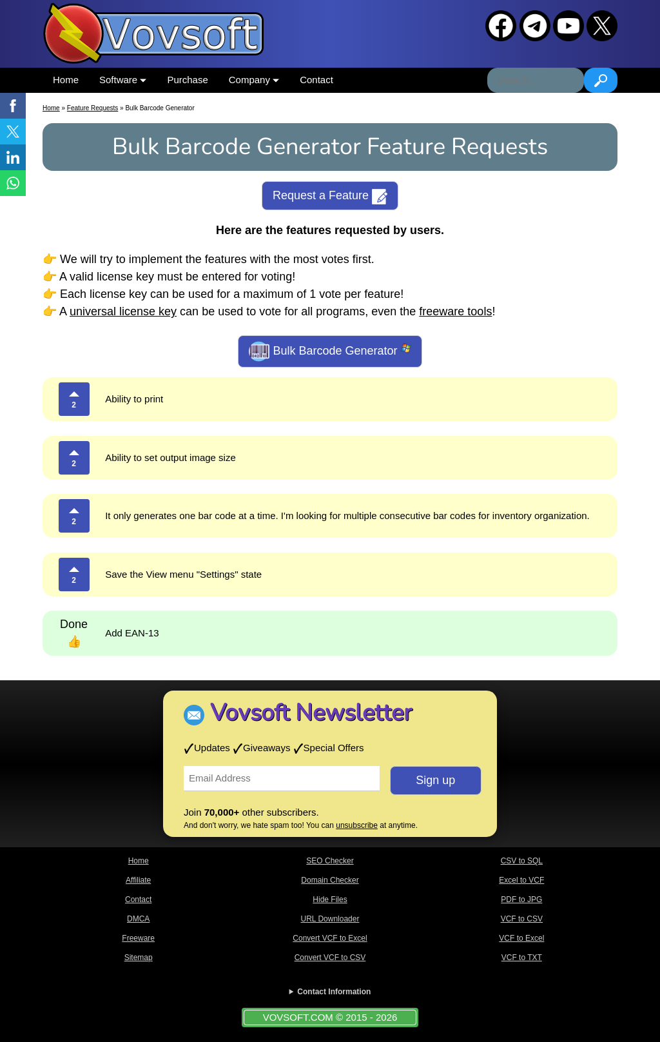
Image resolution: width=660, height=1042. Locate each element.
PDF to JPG (521, 899)
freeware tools (455, 311)
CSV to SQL (522, 860)
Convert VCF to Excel (330, 938)
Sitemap (138, 957)
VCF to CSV (522, 918)
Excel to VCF (521, 880)
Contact (316, 79)
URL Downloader (330, 918)
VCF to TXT (521, 957)
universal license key (123, 311)
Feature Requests (93, 108)
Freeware (138, 938)
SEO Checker (329, 860)
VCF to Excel (521, 938)
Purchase (187, 79)
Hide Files (330, 899)
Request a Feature (330, 196)
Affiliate (138, 880)
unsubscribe (357, 825)
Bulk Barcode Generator (330, 351)
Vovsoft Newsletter (311, 713)
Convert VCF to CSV (330, 957)
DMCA (138, 918)
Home (66, 79)
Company (254, 79)
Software (122, 79)
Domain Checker (329, 880)
